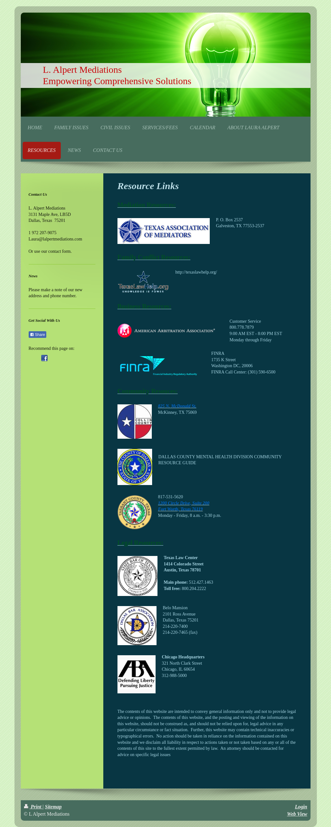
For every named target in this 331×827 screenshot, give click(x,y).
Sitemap (53, 806)
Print (33, 806)
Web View (297, 814)
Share (37, 335)
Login (301, 806)
